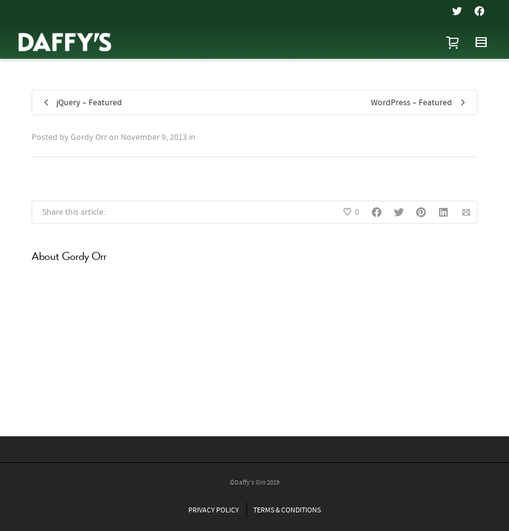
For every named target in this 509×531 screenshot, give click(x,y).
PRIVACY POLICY (213, 510)
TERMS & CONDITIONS (287, 510)
